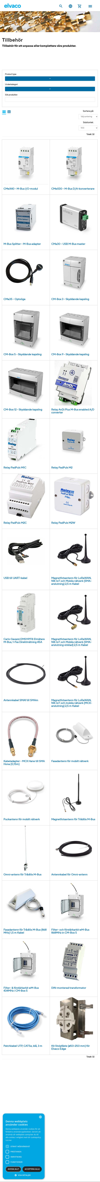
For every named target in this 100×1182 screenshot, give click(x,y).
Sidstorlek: (88, 122)
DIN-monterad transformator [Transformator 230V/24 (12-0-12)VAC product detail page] (68, 988)
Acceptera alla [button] (32, 1169)
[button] (24, 1175)
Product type (10, 74)
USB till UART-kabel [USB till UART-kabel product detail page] (15, 578)
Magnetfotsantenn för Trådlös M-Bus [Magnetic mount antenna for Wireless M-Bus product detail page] (73, 819)
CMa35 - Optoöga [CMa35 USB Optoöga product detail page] (14, 299)
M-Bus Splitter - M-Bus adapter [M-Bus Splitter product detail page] (22, 244)
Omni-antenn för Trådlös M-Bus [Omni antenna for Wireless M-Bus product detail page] (22, 874)
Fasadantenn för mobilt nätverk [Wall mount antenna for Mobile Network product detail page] (69, 761)
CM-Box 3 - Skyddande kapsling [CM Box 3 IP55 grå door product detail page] (70, 299)
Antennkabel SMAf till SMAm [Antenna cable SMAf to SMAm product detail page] (20, 700)
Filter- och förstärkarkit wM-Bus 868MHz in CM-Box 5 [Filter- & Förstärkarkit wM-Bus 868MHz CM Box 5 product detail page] (70, 931)
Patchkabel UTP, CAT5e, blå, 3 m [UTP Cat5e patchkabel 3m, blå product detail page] (22, 1046)
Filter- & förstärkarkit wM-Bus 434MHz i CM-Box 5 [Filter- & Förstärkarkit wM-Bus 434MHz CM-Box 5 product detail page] (21, 989)
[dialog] (24, 1146)
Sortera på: (88, 111)
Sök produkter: (11, 95)
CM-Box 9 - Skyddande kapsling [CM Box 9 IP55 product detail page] (70, 354)
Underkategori (11, 84)
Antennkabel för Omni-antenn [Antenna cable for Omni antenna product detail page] (69, 874)
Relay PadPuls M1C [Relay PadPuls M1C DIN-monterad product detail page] (14, 467)
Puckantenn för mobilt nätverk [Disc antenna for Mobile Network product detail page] (21, 819)
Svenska (70, 6)
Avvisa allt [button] (13, 1169)
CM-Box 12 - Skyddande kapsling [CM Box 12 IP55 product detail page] (22, 409)
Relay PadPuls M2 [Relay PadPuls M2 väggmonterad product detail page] (61, 467)
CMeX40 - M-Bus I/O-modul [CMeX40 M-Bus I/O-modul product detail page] (20, 188)
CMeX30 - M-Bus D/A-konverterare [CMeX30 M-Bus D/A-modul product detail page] (72, 188)
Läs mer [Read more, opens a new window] (9, 1140)
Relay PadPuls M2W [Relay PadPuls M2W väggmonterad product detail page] (63, 523)
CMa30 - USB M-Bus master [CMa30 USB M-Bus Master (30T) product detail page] (68, 244)
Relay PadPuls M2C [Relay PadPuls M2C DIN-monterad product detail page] (15, 523)
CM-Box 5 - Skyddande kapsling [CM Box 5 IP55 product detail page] (22, 354)
